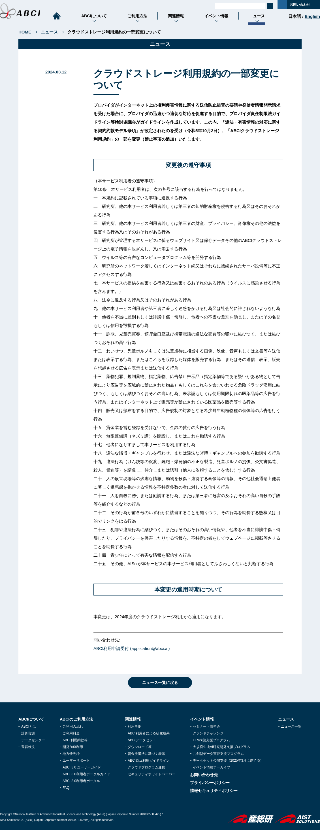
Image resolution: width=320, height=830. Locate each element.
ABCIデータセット (142, 740)
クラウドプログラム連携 (146, 767)
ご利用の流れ (73, 726)
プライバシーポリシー (210, 782)
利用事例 (134, 726)
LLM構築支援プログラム (211, 740)
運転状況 (28, 747)
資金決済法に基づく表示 (146, 754)
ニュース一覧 (291, 726)
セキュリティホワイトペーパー (151, 774)
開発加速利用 (73, 747)
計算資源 (28, 733)
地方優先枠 (71, 754)
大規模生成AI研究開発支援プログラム (221, 747)
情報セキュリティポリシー (214, 790)
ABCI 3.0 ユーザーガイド (82, 767)
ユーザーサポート (76, 761)
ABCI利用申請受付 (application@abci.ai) (131, 648)
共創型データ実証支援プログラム (218, 754)
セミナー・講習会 (206, 726)
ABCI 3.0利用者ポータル (81, 781)
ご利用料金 (71, 733)
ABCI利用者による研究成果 (149, 733)
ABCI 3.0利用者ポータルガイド (86, 774)
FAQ (66, 788)
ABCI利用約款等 (75, 740)
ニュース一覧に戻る (160, 682)
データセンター (33, 740)
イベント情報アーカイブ (211, 767)
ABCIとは (28, 726)
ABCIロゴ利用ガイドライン (149, 761)
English (312, 16)
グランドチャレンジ (208, 733)
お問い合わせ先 (204, 774)
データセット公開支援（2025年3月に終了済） (228, 761)
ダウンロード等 (140, 747)
